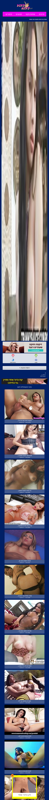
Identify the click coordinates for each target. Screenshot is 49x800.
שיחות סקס (30, 14)
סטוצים (19, 14)
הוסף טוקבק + (24, 368)
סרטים (41, 14)
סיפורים (9, 14)
